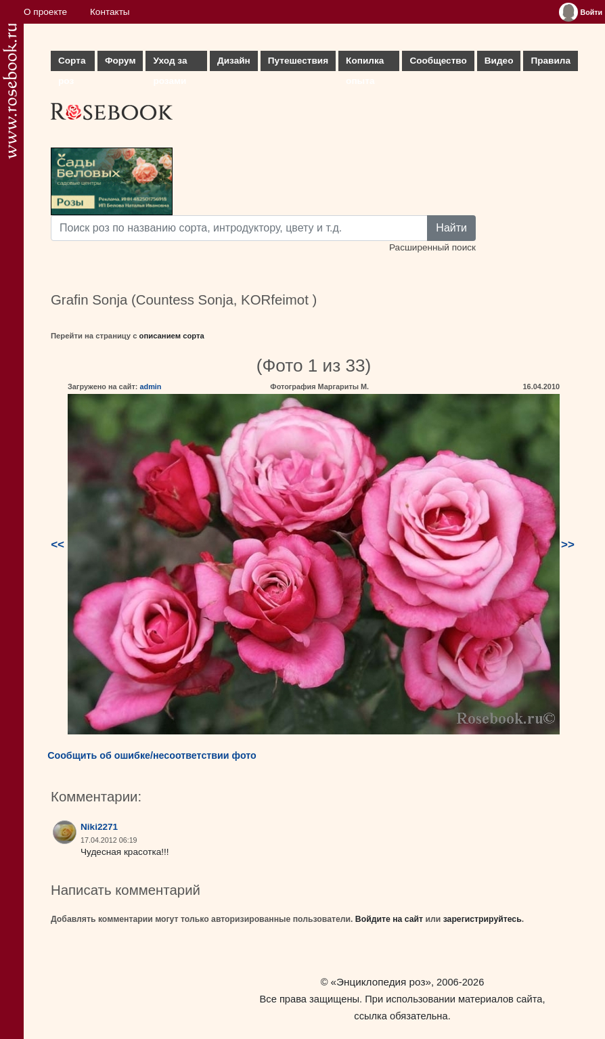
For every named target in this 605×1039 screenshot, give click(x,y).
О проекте (45, 12)
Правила (550, 61)
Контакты (110, 12)
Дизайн (233, 61)
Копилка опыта (365, 63)
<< (57, 544)
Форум (120, 61)
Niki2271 (99, 827)
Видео (499, 61)
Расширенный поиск (432, 247)
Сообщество (437, 61)
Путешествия (298, 61)
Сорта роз (71, 63)
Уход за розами (170, 63)
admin (150, 386)
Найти (451, 228)
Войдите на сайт (389, 919)
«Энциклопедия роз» (381, 982)
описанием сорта (171, 336)
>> (568, 544)
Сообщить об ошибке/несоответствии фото (151, 755)
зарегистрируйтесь (482, 919)
